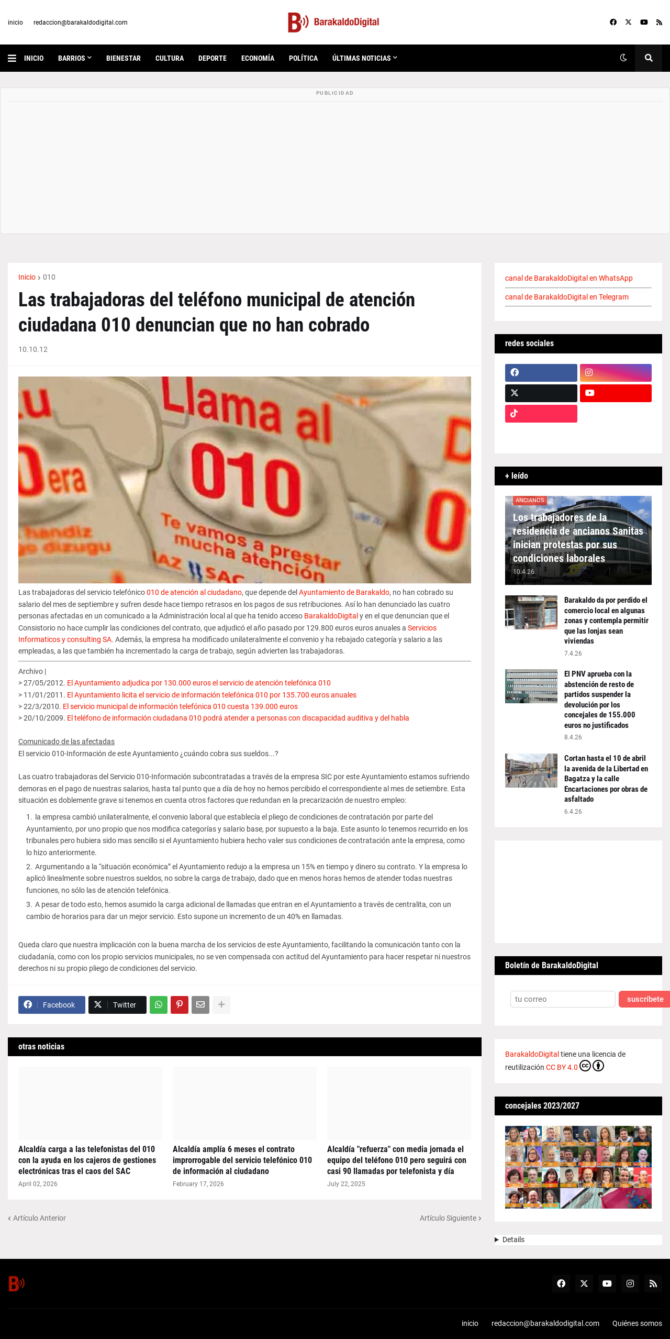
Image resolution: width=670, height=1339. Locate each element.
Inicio (27, 277)
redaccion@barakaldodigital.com (81, 22)
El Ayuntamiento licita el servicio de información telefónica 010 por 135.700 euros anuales (211, 695)
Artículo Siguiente (448, 1218)
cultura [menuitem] (169, 58)
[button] (16, 58)
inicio (15, 22)
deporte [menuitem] (212, 58)
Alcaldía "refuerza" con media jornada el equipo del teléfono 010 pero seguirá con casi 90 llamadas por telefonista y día (396, 1160)
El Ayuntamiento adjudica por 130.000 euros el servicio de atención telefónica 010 (199, 683)
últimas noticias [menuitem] (361, 58)
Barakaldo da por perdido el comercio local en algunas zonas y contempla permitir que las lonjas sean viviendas (606, 620)
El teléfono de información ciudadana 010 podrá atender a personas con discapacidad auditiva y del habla (238, 718)
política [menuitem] (303, 58)
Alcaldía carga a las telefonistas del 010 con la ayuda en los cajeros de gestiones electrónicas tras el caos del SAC (87, 1160)
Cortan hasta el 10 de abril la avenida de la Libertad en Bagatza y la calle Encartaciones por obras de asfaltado (606, 779)
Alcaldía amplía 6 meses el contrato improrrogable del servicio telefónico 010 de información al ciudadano (242, 1160)
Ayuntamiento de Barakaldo (344, 592)
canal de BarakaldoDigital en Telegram (567, 297)
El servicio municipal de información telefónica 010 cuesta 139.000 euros (180, 706)
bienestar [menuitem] (123, 58)
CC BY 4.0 (575, 1065)
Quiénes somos (637, 1323)
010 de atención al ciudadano (194, 592)
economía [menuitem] (257, 58)
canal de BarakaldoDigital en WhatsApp (569, 278)
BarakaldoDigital (331, 616)
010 (49, 277)
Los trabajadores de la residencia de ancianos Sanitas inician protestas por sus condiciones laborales (578, 538)
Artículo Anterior (39, 1218)
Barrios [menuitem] (71, 58)
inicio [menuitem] (33, 58)
